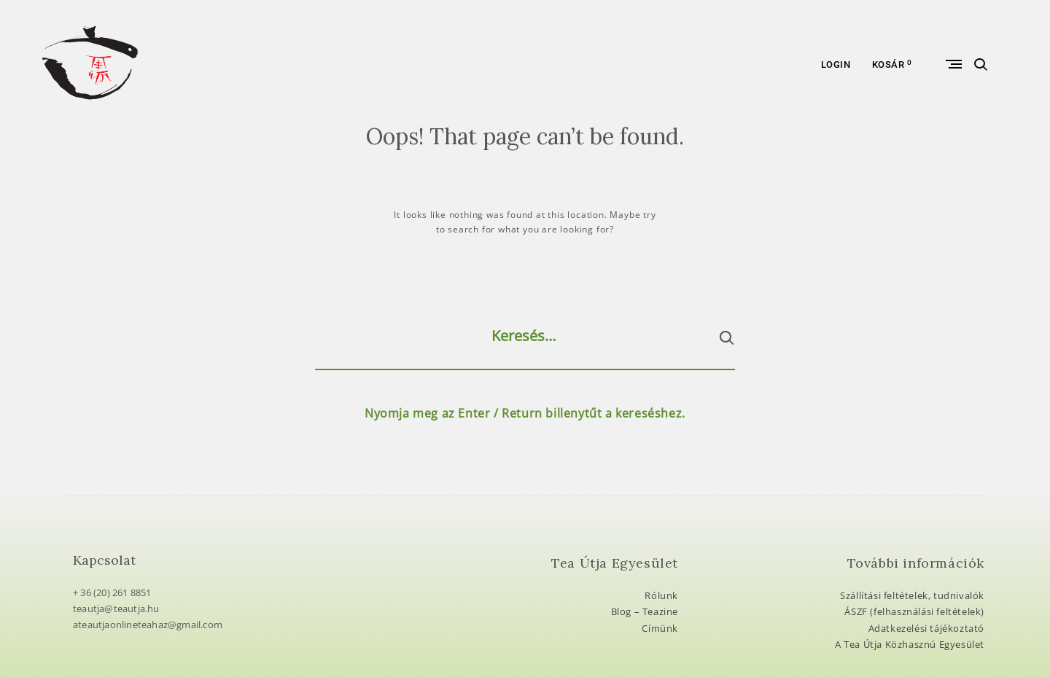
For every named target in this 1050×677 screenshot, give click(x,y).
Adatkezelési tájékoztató (926, 628)
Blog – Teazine (644, 611)
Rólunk (661, 595)
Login (836, 64)
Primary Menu (956, 64)
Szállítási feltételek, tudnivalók (912, 595)
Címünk (660, 628)
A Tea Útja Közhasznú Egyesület (909, 644)
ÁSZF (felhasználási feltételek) (914, 611)
